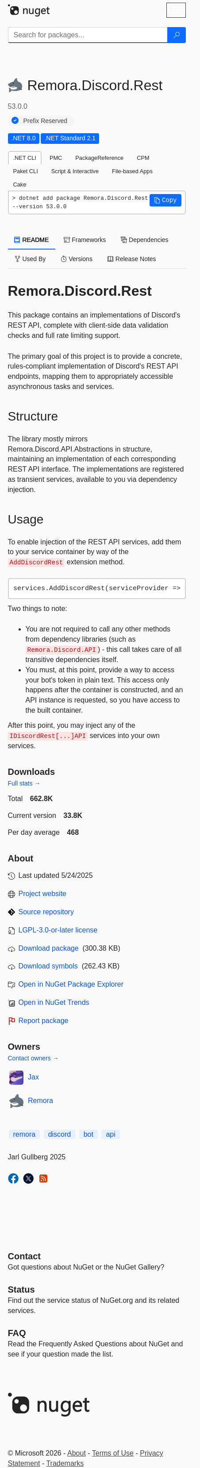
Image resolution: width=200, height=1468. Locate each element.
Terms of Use (113, 1453)
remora (24, 1134)
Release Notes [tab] (132, 258)
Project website (43, 893)
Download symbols (48, 966)
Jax (33, 1077)
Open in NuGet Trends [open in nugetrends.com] (54, 1002)
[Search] (176, 35)
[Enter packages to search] (88, 35)
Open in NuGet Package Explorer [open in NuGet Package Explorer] (71, 984)
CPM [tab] (143, 158)
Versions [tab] (76, 258)
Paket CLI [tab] (25, 171)
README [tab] (32, 239)
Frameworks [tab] (85, 239)
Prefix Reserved (45, 120)
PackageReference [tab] (99, 158)
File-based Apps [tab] (132, 171)
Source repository (46, 912)
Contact (24, 1256)
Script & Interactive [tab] (75, 171)
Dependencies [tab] (144, 239)
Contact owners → (33, 1058)
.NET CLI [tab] (24, 158)
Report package (44, 1020)
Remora (40, 1100)
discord (59, 1134)
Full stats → (24, 783)
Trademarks (65, 1463)
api (110, 1134)
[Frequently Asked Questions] (17, 1333)
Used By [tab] (30, 258)
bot (88, 1134)
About (76, 1453)
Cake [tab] (20, 184)
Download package (49, 948)
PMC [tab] (56, 158)
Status (21, 1289)
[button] (165, 200)
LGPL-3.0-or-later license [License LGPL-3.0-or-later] (58, 930)
